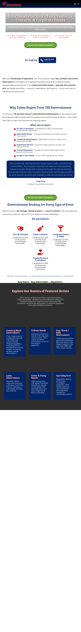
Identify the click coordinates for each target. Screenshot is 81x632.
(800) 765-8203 (49, 59)
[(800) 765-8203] (42, 60)
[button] (75, 4)
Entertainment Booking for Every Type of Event (40, 204)
